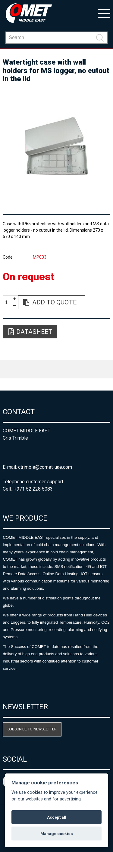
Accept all (56, 817)
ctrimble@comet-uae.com (45, 467)
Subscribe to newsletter (32, 729)
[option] (56, 146)
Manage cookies (56, 833)
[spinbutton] (8, 302)
